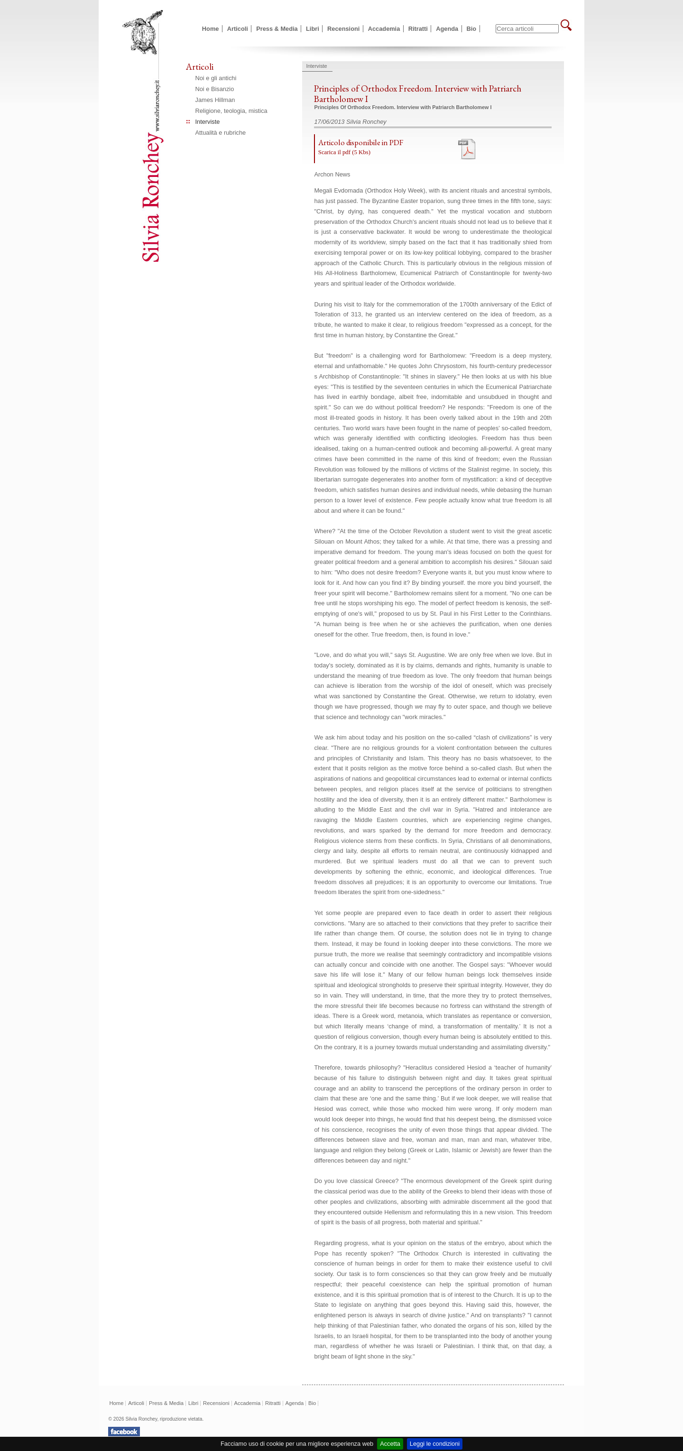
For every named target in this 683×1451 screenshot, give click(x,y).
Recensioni (343, 28)
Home (210, 28)
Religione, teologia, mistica (231, 110)
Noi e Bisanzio (214, 88)
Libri (312, 28)
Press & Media (277, 28)
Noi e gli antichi (216, 78)
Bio (472, 28)
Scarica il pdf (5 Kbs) (344, 152)
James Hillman (215, 99)
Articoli (237, 28)
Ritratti (418, 28)
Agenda (447, 28)
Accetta (390, 1443)
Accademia (384, 28)
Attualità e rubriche (220, 132)
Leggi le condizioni (435, 1443)
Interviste (207, 121)
